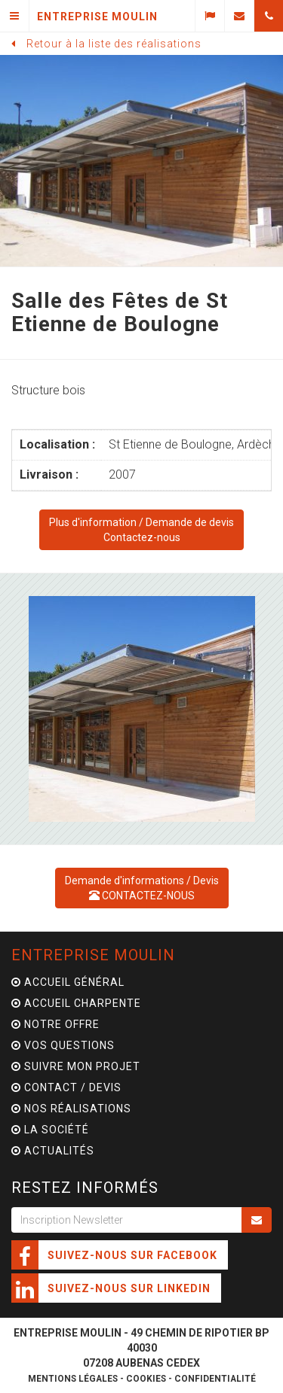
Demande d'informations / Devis (142, 888)
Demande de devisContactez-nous (141, 529)
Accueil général (68, 982)
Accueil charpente (76, 1003)
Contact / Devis (66, 1087)
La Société (50, 1130)
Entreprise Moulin (93, 955)
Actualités (52, 1151)
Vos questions (63, 1045)
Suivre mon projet (75, 1066)
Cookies (146, 1378)
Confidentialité (215, 1378)
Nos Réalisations (71, 1109)
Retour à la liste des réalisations (113, 44)
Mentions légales (73, 1378)
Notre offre (55, 1024)
